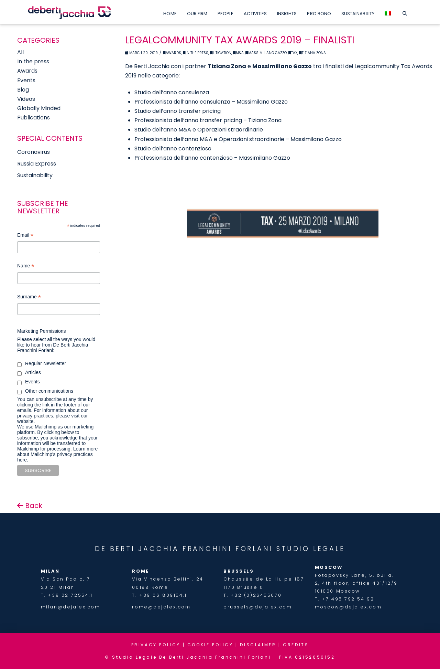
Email (25, 236)
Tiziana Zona (312, 52)
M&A (238, 52)
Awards (172, 52)
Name (25, 266)
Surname (29, 297)
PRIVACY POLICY (155, 645)
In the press (33, 61)
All (20, 52)
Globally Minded (38, 108)
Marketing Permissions (41, 331)
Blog (23, 90)
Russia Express (36, 164)
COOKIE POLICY (210, 645)
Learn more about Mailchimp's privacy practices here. (57, 454)
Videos (26, 99)
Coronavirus (33, 152)
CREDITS (296, 645)
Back (29, 505)
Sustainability (35, 175)
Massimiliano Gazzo (266, 52)
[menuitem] (388, 12)
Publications (33, 117)
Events (26, 80)
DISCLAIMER (258, 645)
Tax (292, 52)
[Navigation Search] (405, 12)
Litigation (220, 52)
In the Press (195, 52)
